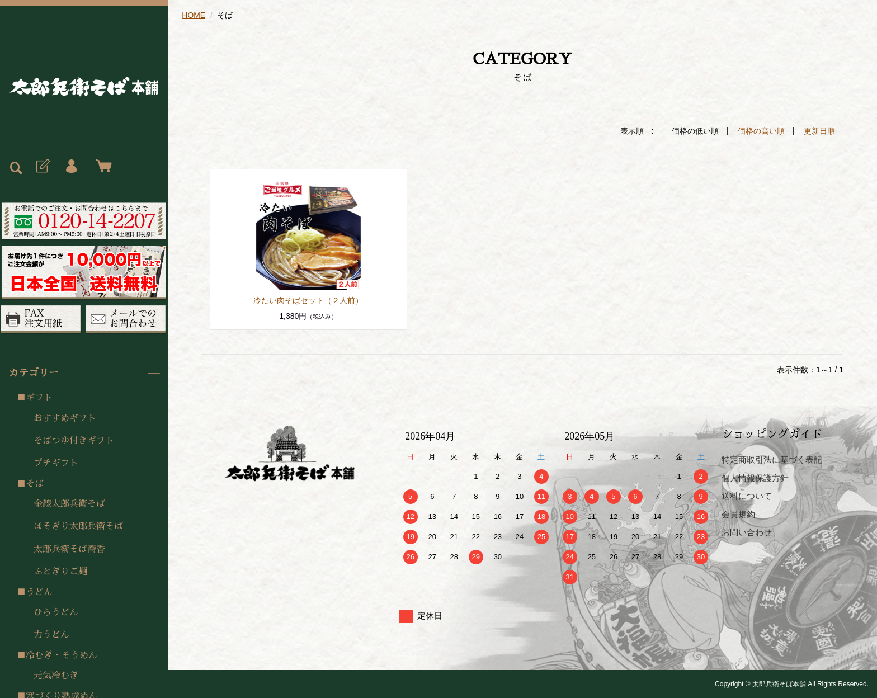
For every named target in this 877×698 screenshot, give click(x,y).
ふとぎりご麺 (60, 571)
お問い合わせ (747, 531)
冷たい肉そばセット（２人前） (308, 299)
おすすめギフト (65, 418)
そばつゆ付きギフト (74, 440)
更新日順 (819, 130)
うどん (39, 592)
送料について (747, 495)
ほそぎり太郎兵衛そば (78, 526)
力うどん (51, 634)
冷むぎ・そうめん (61, 655)
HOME (193, 15)
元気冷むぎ (56, 675)
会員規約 (738, 513)
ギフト (39, 397)
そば (35, 483)
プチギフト (56, 463)
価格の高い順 (761, 130)
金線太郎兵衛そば (69, 503)
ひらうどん (56, 612)
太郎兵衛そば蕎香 (69, 549)
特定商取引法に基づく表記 (772, 459)
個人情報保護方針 (755, 477)
